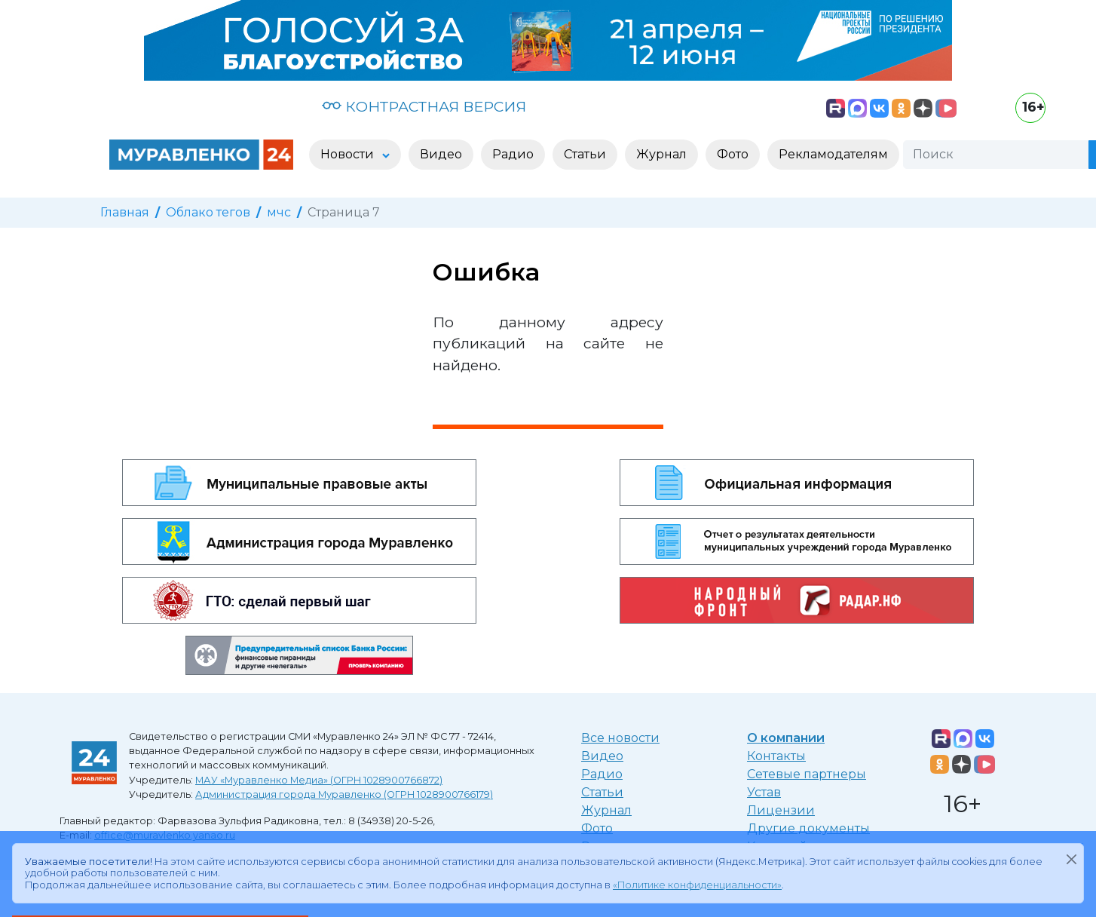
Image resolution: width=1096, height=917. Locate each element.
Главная (124, 212)
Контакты (776, 756)
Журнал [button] (661, 154)
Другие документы (808, 828)
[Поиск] (995, 154)
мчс (279, 212)
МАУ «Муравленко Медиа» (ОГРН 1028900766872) (318, 780)
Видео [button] (441, 154)
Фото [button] (733, 154)
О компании (786, 738)
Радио (602, 774)
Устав (764, 792)
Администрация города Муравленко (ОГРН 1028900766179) (344, 794)
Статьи (602, 792)
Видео (602, 756)
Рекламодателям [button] (833, 154)
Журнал (606, 810)
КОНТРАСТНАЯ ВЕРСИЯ (424, 106)
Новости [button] (348, 154)
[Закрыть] (1071, 859)
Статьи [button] (585, 154)
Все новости (620, 738)
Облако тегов (208, 212)
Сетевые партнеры (806, 774)
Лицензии (781, 810)
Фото (597, 828)
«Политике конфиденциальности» (697, 885)
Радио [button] (513, 154)
